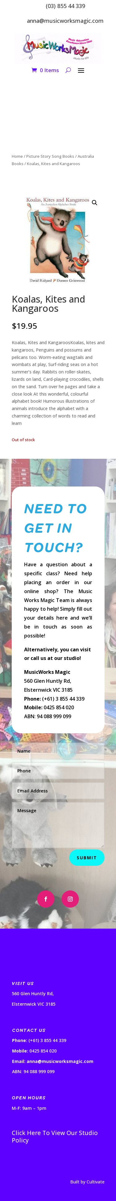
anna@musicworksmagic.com (65, 20)
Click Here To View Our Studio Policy (55, 1136)
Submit (87, 858)
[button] (94, 202)
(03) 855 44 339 (65, 6)
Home (17, 156)
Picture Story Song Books (50, 156)
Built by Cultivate (87, 1182)
